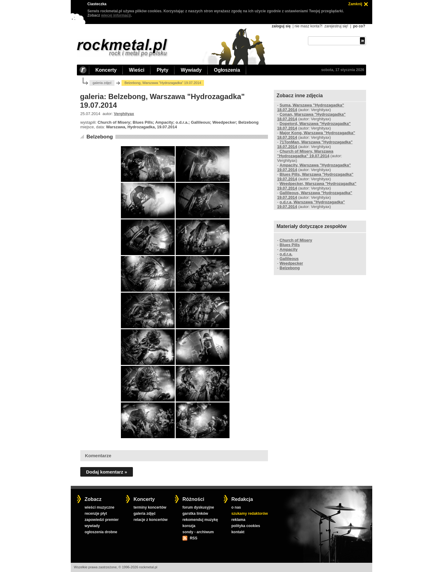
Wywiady (191, 70)
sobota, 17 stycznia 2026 (342, 70)
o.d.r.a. (286, 254)
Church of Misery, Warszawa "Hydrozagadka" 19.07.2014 (305, 153)
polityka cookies (245, 526)
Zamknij (355, 4)
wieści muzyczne (99, 507)
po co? (359, 26)
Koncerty (106, 70)
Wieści (136, 70)
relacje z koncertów (151, 520)
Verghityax (124, 113)
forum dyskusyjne (198, 507)
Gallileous (289, 258)
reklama (238, 520)
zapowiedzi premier (102, 520)
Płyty (162, 70)
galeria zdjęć (102, 83)
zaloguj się (281, 26)
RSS (193, 538)
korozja (188, 526)
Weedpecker (291, 263)
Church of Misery (296, 240)
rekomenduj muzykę (200, 520)
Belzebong (99, 137)
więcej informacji (116, 15)
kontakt (238, 532)
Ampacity (288, 249)
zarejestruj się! (336, 26)
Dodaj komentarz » (106, 471)
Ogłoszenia (227, 70)
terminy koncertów (150, 507)
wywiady (92, 526)
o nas (236, 507)
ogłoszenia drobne (101, 532)
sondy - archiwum (198, 532)
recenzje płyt (96, 513)
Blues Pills (290, 244)
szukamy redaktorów (249, 513)
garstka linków (195, 513)
